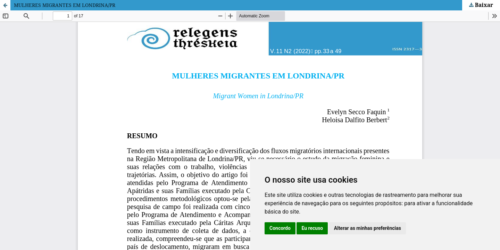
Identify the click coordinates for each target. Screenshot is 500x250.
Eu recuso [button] (312, 228)
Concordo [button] (280, 228)
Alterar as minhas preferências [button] (367, 228)
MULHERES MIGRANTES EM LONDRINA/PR (64, 5)
